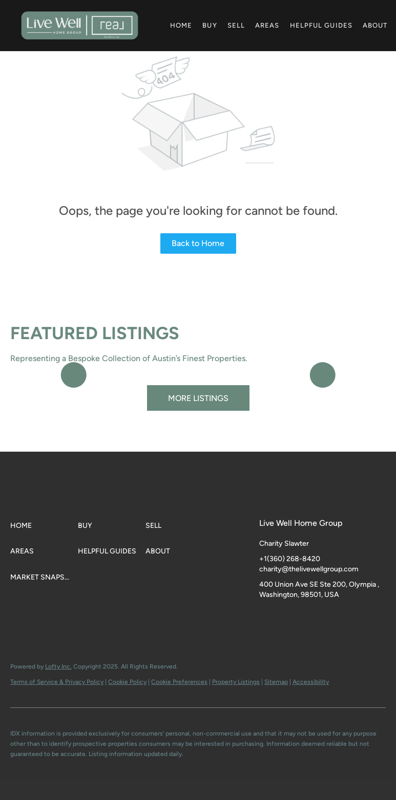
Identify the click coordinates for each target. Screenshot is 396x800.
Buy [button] (209, 25)
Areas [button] (267, 25)
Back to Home (198, 243)
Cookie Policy (127, 681)
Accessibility (311, 681)
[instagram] (287, 618)
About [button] (375, 25)
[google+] (328, 618)
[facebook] (267, 618)
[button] (79, 25)
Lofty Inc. (58, 666)
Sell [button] (236, 25)
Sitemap (276, 681)
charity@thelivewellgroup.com (309, 569)
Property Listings (236, 681)
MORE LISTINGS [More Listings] (198, 398)
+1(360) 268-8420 (289, 558)
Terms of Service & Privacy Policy (56, 681)
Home (181, 25)
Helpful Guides (321, 25)
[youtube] (308, 618)
